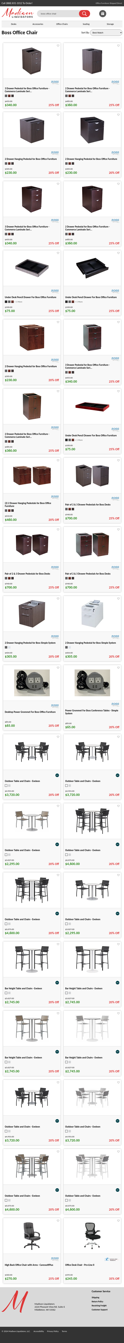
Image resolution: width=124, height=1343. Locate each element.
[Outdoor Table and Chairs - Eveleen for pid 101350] (92, 1107)
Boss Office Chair (19, 32)
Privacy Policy (53, 1331)
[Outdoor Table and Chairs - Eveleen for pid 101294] (92, 900)
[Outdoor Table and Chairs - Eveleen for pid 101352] (92, 833)
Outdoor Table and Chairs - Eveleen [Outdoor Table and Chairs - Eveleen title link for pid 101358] (82, 1195)
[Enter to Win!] (102, 16)
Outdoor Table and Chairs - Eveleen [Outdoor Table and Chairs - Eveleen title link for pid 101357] (22, 1195)
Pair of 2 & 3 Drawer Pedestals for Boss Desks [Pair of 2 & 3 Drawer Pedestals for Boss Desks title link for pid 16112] (87, 573)
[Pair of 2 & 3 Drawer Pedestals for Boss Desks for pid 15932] (92, 486)
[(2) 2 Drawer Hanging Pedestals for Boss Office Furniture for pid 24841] (32, 484)
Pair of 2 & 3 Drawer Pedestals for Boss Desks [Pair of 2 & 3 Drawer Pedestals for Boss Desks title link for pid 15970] (27, 573)
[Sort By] (106, 32)
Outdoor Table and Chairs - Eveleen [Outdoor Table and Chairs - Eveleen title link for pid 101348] (82, 781)
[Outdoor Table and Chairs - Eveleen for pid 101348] (92, 761)
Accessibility (39, 1331)
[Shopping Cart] (118, 13)
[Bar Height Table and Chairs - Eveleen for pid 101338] (92, 1041)
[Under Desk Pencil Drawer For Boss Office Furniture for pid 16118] (92, 413)
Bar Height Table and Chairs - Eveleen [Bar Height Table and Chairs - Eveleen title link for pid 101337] (23, 1057)
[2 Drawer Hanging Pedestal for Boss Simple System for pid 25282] (92, 627)
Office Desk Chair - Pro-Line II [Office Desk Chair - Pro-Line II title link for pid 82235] (79, 1264)
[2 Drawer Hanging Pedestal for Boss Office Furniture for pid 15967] (92, 143)
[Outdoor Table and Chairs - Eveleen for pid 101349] (32, 1107)
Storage (110, 24)
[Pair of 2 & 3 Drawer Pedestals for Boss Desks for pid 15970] (32, 555)
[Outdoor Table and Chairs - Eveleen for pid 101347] (32, 761)
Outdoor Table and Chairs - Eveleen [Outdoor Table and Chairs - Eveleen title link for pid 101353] (22, 919)
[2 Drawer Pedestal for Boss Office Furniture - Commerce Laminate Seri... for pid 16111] (31, 420)
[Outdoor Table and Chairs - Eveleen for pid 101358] (92, 1179)
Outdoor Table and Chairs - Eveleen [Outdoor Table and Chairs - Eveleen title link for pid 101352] (82, 850)
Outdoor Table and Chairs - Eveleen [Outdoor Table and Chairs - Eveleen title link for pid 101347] (22, 781)
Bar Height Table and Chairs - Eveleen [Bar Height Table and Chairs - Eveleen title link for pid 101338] (83, 1057)
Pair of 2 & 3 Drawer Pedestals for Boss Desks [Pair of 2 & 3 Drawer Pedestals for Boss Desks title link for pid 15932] (87, 504)
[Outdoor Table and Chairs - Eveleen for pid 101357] (32, 1179)
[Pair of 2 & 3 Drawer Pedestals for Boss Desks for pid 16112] (92, 556)
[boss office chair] (60, 13)
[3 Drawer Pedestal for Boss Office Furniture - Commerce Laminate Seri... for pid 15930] (32, 74)
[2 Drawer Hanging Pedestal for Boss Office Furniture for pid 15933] (32, 143)
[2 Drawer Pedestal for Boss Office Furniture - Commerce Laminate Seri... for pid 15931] (92, 74)
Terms (64, 1331)
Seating (86, 24)
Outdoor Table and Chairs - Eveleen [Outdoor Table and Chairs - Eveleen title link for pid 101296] (22, 850)
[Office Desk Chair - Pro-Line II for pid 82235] (92, 1249)
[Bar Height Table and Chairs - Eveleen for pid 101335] (32, 972)
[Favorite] (58, 46)
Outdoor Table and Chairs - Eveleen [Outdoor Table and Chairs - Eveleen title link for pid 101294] (82, 919)
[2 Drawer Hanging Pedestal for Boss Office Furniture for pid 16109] (31, 351)
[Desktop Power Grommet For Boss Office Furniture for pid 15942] (32, 695)
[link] (118, 13)
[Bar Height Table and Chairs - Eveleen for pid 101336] (92, 972)
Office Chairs (62, 24)
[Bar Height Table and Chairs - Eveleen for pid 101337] (32, 1041)
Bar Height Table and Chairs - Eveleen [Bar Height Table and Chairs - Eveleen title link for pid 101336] (83, 988)
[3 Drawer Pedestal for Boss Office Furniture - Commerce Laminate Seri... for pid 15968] (32, 212)
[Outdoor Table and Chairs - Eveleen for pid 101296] (32, 831)
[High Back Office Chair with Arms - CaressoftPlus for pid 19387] (32, 1249)
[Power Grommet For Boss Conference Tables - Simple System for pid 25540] (92, 695)
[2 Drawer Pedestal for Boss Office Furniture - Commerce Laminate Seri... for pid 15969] (92, 212)
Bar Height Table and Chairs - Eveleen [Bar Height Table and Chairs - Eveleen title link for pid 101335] (23, 988)
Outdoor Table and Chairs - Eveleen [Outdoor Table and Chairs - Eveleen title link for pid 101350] (82, 1126)
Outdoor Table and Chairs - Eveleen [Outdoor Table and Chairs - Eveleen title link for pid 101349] (22, 1126)
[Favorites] (110, 16)
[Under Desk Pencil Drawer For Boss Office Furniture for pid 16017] (92, 278)
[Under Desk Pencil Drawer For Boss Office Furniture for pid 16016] (32, 277)
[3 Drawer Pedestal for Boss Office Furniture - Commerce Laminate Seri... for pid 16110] (92, 351)
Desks (13, 24)
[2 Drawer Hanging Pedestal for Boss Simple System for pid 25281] (32, 627)
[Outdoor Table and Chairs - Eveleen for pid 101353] (32, 902)
